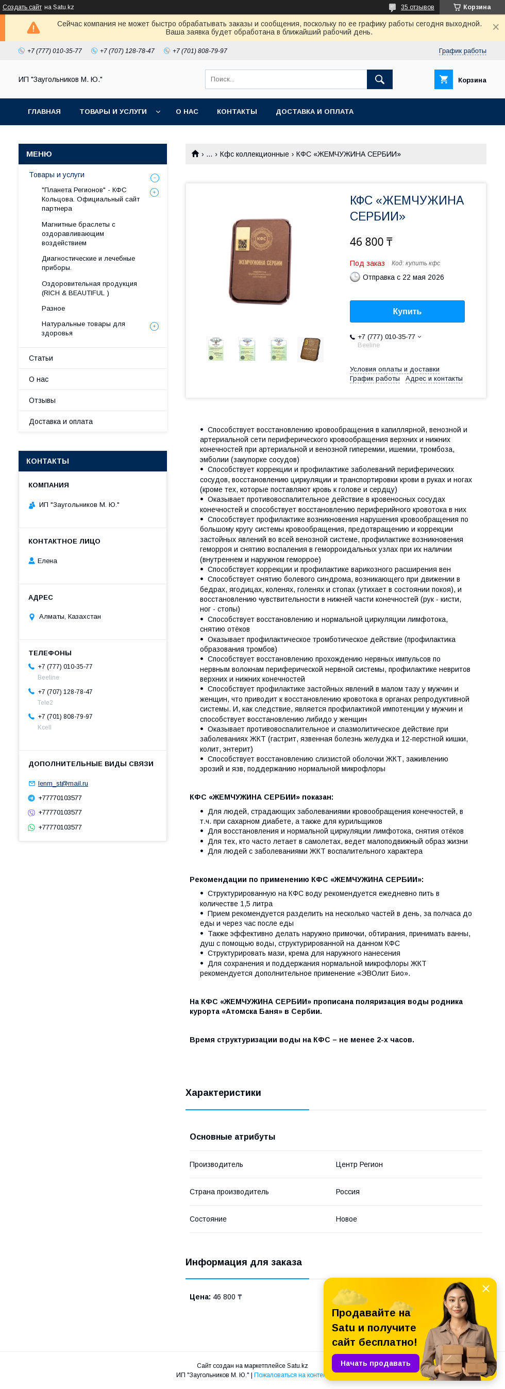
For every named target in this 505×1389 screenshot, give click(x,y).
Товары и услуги (113, 111)
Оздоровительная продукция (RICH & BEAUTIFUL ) (89, 288)
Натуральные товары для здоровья (83, 328)
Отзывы (42, 400)
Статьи (41, 358)
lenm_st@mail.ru (63, 783)
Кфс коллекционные (254, 154)
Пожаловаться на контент (291, 1375)
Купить (407, 311)
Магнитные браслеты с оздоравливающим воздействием (78, 234)
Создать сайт (22, 7)
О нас (187, 111)
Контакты (237, 111)
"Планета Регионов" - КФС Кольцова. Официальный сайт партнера (91, 199)
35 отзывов (417, 7)
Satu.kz (297, 1365)
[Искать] (380, 79)
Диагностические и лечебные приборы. (88, 263)
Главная (44, 111)
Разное (53, 308)
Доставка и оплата (315, 111)
